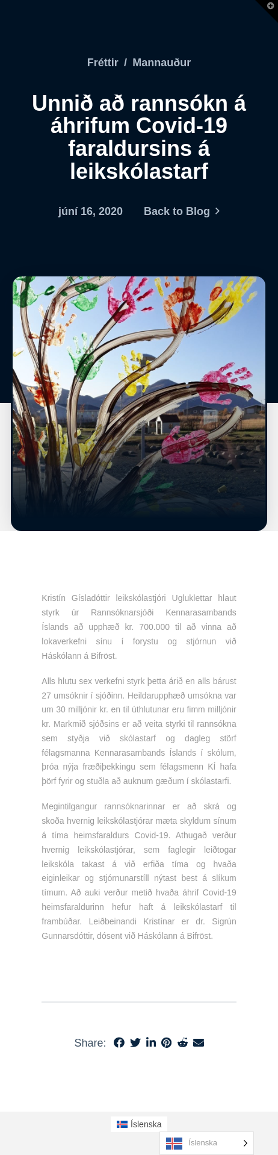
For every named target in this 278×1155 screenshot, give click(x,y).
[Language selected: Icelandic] (206, 1143)
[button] (266, 11)
